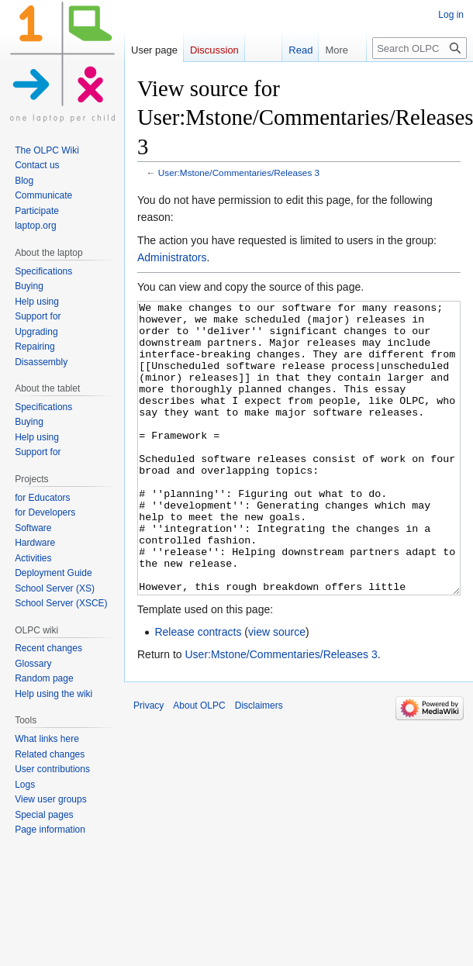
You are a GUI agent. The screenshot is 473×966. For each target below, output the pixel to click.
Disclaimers (259, 763)
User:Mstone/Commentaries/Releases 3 (238, 172)
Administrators (171, 257)
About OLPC (199, 763)
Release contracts (197, 690)
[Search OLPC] (419, 48)
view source (277, 690)
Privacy (148, 763)
